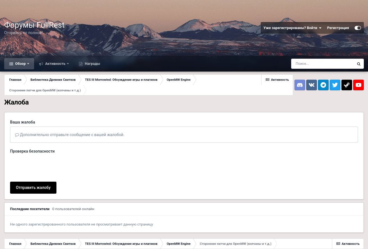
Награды (92, 63)
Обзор (20, 63)
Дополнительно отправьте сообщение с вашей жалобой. (69, 134)
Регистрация (338, 28)
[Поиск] (322, 64)
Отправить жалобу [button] (33, 187)
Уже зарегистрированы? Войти (292, 28)
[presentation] (52, 166)
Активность (55, 63)
